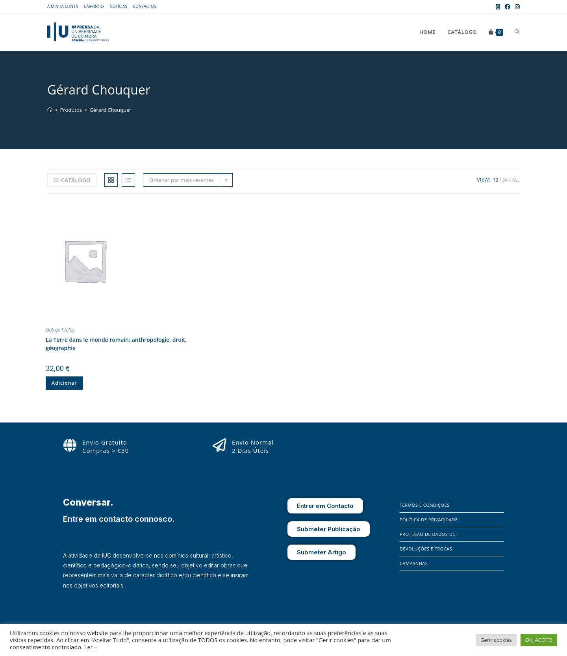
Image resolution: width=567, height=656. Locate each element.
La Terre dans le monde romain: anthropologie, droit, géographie (116, 344)
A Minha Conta (62, 6)
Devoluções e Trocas (426, 549)
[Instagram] (417, 616)
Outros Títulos (60, 329)
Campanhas (414, 563)
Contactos (144, 6)
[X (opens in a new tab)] (497, 7)
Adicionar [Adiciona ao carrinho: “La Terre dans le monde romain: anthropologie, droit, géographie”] (64, 383)
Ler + (91, 647)
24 (505, 179)
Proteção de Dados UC (428, 534)
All (516, 179)
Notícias (118, 6)
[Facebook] (405, 616)
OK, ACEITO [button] (538, 639)
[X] (427, 616)
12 (495, 179)
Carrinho (94, 6)
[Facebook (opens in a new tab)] (507, 7)
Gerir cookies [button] (496, 639)
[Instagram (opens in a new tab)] (516, 7)
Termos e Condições (425, 505)
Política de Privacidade (429, 520)
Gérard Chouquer (110, 109)
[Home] (49, 109)
